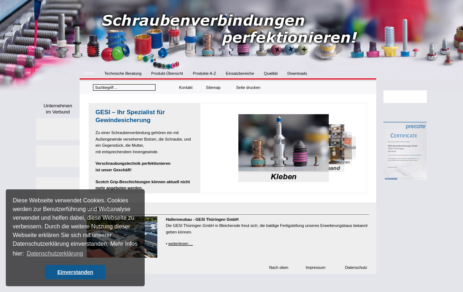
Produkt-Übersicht (167, 73)
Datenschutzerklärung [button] (55, 253)
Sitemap (213, 87)
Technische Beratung (122, 73)
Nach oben (278, 267)
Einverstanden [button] (75, 272)
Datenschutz (356, 267)
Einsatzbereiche (240, 73)
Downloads (297, 73)
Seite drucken (248, 87)
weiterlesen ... (180, 243)
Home (89, 73)
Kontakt (185, 87)
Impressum (315, 267)
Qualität (271, 73)
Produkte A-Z (204, 73)
